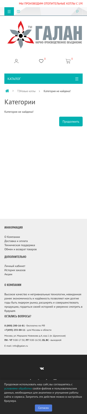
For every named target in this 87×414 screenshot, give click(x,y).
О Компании (12, 237)
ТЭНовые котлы (26, 91)
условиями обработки (18, 388)
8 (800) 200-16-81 (14, 325)
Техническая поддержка (19, 245)
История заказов (15, 270)
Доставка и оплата (16, 241)
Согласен (43, 408)
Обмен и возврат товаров (20, 249)
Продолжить (70, 121)
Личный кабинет (14, 266)
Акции (8, 274)
